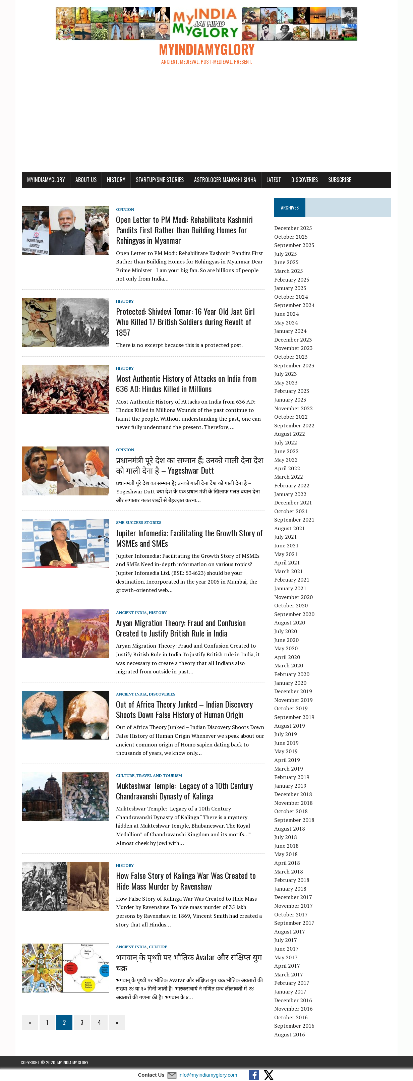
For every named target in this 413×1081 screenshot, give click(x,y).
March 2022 (289, 477)
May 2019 (286, 752)
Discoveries (303, 180)
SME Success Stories (137, 523)
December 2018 (293, 794)
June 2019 (287, 743)
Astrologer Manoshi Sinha (224, 180)
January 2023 (291, 400)
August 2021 (290, 529)
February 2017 (292, 983)
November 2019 (294, 700)
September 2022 (295, 426)
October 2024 (291, 297)
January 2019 (291, 786)
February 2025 (292, 280)
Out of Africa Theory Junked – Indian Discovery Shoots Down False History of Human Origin (183, 710)
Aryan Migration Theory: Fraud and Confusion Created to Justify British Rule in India (179, 628)
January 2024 (291, 331)
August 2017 (290, 932)
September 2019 (295, 717)
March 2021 (289, 572)
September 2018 (295, 820)
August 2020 (290, 623)
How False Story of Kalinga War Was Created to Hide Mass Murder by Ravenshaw (184, 881)
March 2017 (289, 975)
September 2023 (295, 366)
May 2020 (286, 649)
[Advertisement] (207, 123)
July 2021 (286, 537)
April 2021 (287, 563)
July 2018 (286, 837)
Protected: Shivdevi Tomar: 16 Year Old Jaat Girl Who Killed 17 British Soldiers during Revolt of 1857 (184, 322)
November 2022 (294, 409)
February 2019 (292, 777)
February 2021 (292, 580)
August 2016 (290, 1035)
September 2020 (295, 614)
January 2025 (291, 288)
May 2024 (286, 323)
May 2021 (286, 554)
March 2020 (289, 666)
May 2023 (286, 383)
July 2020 (286, 632)
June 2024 (287, 314)
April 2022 (287, 469)
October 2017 (291, 915)
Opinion (124, 210)
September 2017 (295, 923)
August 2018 (290, 829)
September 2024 (295, 306)
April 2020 (287, 657)
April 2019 (287, 760)
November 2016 (294, 1009)
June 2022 (287, 452)
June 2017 (287, 949)
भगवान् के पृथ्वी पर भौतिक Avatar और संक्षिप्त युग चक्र (188, 962)
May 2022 (286, 460)
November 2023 (294, 348)
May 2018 (286, 855)
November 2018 (294, 803)
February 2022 (292, 486)
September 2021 (295, 520)
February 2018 (292, 880)
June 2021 (287, 546)
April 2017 (287, 966)
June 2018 (287, 846)
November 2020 (294, 597)
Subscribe (338, 180)
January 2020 (291, 683)
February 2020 (292, 674)
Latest (272, 180)
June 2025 (287, 263)
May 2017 (286, 958)
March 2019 (289, 769)
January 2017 (291, 992)
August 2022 (290, 434)
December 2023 (293, 340)
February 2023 (292, 391)
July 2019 (286, 734)
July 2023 (286, 374)
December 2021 (293, 503)
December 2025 (293, 228)
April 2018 (287, 863)
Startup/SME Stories (158, 180)
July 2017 (286, 940)
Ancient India (130, 613)
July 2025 (286, 254)
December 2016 (293, 1001)
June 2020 (287, 640)
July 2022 (286, 443)
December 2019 (293, 692)
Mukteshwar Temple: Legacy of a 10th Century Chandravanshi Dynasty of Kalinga (183, 791)
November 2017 (294, 906)
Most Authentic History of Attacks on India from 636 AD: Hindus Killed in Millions (185, 384)
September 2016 (295, 1026)
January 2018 (291, 889)
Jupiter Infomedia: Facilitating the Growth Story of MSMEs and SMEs (188, 538)
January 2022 (291, 494)
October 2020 (291, 606)
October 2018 (291, 812)
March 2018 (289, 872)
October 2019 (291, 709)
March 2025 (289, 271)
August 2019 (290, 726)
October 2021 (291, 512)
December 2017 (293, 897)
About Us (84, 180)
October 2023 (291, 357)
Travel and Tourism (158, 776)
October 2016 (291, 1018)
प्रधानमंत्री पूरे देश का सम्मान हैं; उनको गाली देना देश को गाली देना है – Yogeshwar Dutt (188, 465)
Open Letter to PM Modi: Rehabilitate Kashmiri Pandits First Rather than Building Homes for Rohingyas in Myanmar (183, 230)
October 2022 (291, 417)
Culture (124, 776)
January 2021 (291, 589)
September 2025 (295, 245)
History (115, 180)
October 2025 (291, 237)
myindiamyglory (45, 180)
